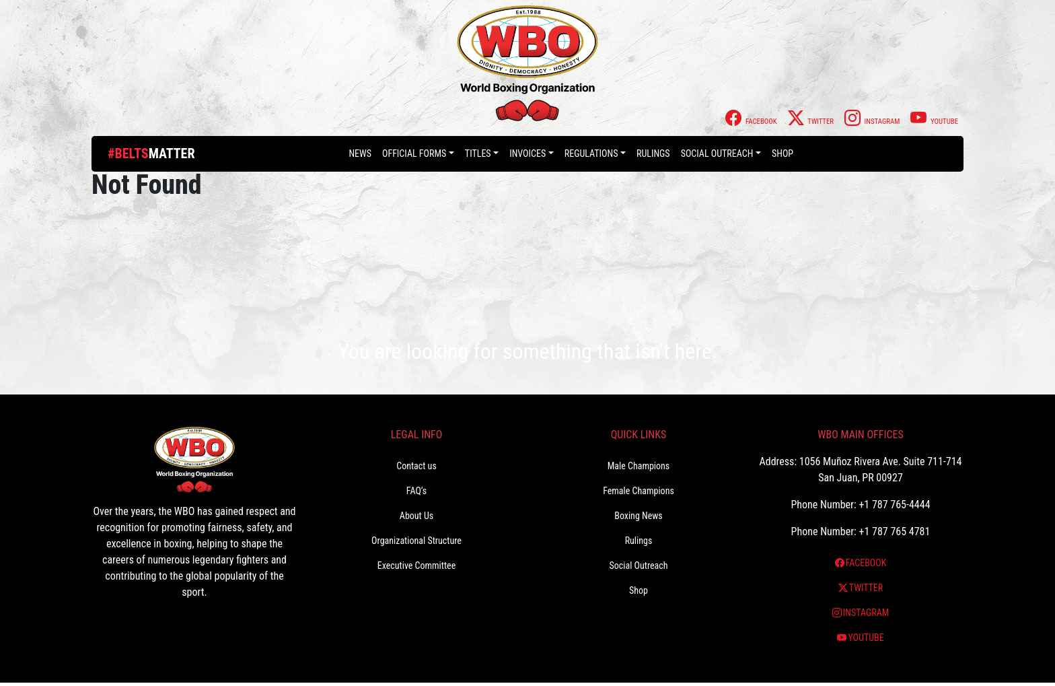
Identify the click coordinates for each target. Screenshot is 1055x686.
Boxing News (638, 515)
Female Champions (638, 490)
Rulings (653, 153)
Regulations (591, 153)
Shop (782, 153)
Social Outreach (717, 153)
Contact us (416, 465)
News (360, 153)
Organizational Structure (416, 540)
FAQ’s (416, 490)
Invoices (527, 153)
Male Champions (639, 465)
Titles (478, 153)
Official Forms (414, 153)
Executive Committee (416, 565)
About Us (416, 515)
